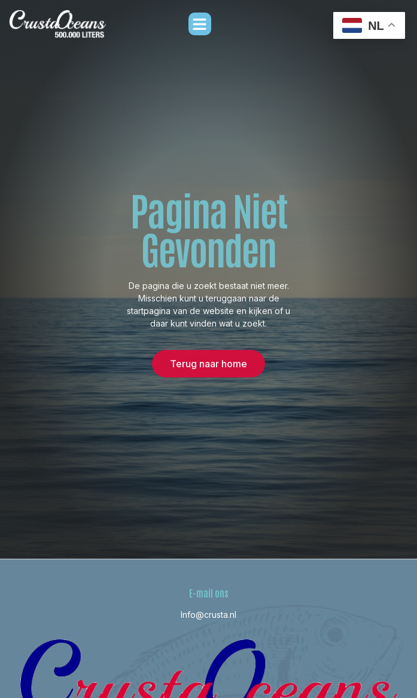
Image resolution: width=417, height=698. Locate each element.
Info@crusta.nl (208, 614)
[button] (199, 24)
